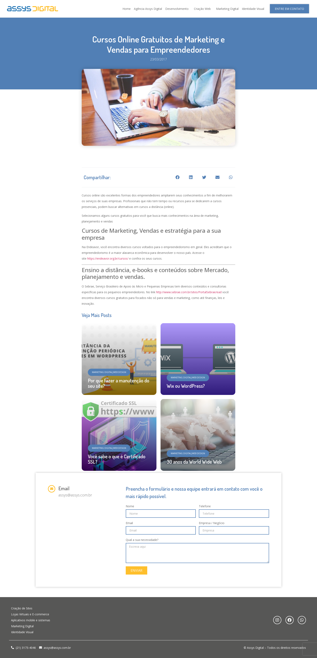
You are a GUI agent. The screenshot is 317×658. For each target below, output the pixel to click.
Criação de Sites (21, 608)
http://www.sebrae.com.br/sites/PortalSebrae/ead (189, 292)
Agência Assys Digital (148, 9)
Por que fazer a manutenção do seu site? (118, 383)
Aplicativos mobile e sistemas (30, 620)
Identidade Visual (253, 9)
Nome (130, 506)
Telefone (205, 506)
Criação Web (203, 9)
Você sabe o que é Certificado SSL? (116, 459)
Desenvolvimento (178, 9)
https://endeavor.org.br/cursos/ (107, 258)
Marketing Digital (227, 9)
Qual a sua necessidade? (142, 540)
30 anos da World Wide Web (194, 461)
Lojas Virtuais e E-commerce (30, 614)
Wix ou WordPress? (186, 386)
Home (126, 9)
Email (63, 488)
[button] (289, 8)
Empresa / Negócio (211, 523)
